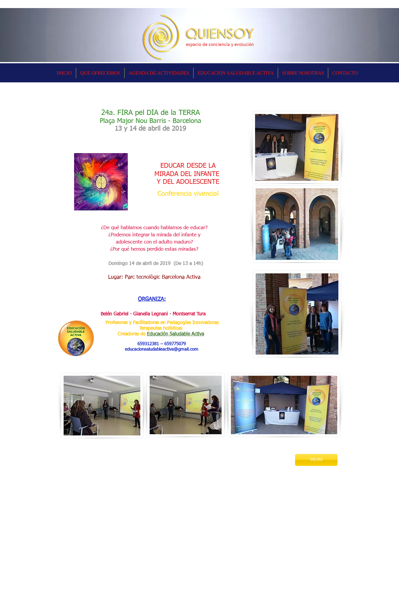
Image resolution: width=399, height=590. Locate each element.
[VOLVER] (316, 460)
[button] (159, 73)
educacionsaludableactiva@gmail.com (161, 349)
